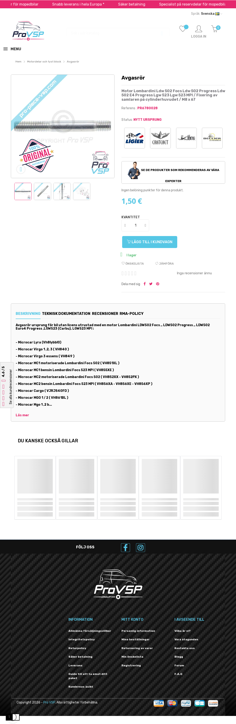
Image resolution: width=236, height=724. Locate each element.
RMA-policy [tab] (154, 313)
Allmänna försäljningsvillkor (89, 630)
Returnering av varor (137, 648)
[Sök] (118, 31)
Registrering (131, 665)
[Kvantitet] (135, 225)
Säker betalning (139, 4)
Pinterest (157, 284)
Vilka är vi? (182, 630)
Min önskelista (132, 656)
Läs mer (22, 415)
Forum (179, 665)
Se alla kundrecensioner (11, 386)
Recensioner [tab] (119, 313)
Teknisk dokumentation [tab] (73, 313)
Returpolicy (77, 648)
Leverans (75, 665)
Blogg (178, 656)
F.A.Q (178, 674)
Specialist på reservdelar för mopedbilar (201, 4)
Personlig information (138, 630)
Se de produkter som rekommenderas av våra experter (173, 172)
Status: (127, 120)
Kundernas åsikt (80, 686)
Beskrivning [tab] (28, 313)
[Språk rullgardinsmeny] (206, 13)
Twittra (151, 284)
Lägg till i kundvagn (152, 242)
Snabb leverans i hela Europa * (86, 4)
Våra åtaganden (186, 639)
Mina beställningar (135, 639)
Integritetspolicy (81, 639)
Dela (145, 284)
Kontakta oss (184, 648)
